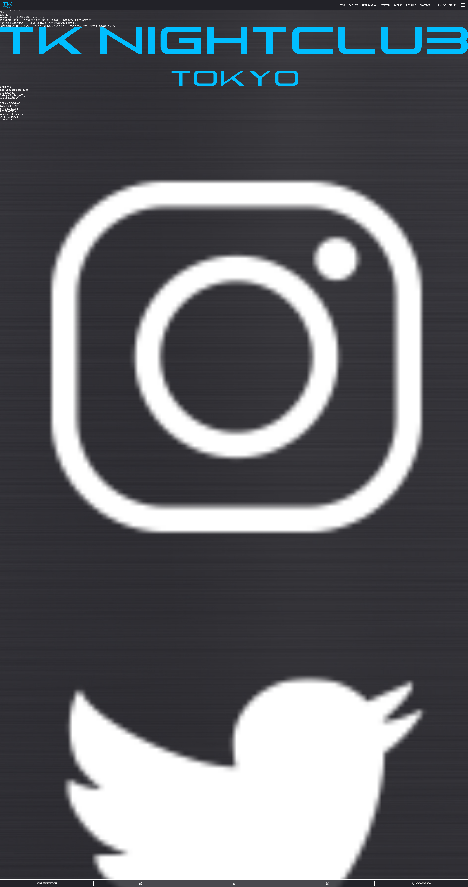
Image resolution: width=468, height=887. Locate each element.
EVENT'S (353, 5)
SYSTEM (385, 5)
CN (444, 4)
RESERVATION (369, 5)
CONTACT (425, 5)
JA (455, 4)
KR (450, 4)
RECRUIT (411, 5)
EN (439, 4)
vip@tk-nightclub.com (12, 114)
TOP (342, 5)
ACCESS (398, 5)
